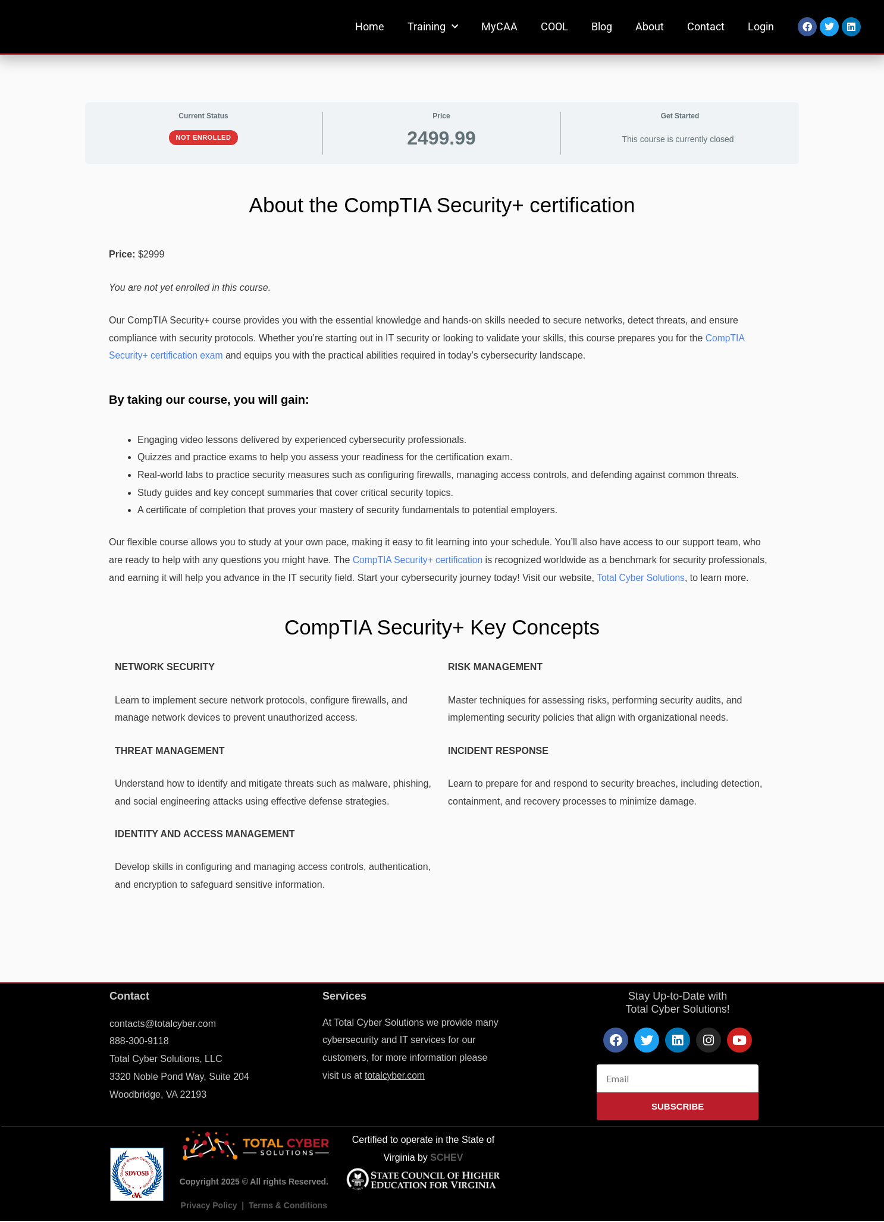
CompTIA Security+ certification (419, 560)
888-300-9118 (139, 1041)
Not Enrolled (203, 137)
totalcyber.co (391, 1075)
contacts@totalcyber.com (162, 1024)
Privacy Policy (209, 1205)
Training (432, 27)
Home (369, 26)
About (649, 26)
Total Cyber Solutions (641, 578)
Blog (601, 26)
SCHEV (446, 1157)
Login (761, 26)
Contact (706, 26)
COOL (554, 26)
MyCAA (499, 26)
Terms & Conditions (288, 1205)
